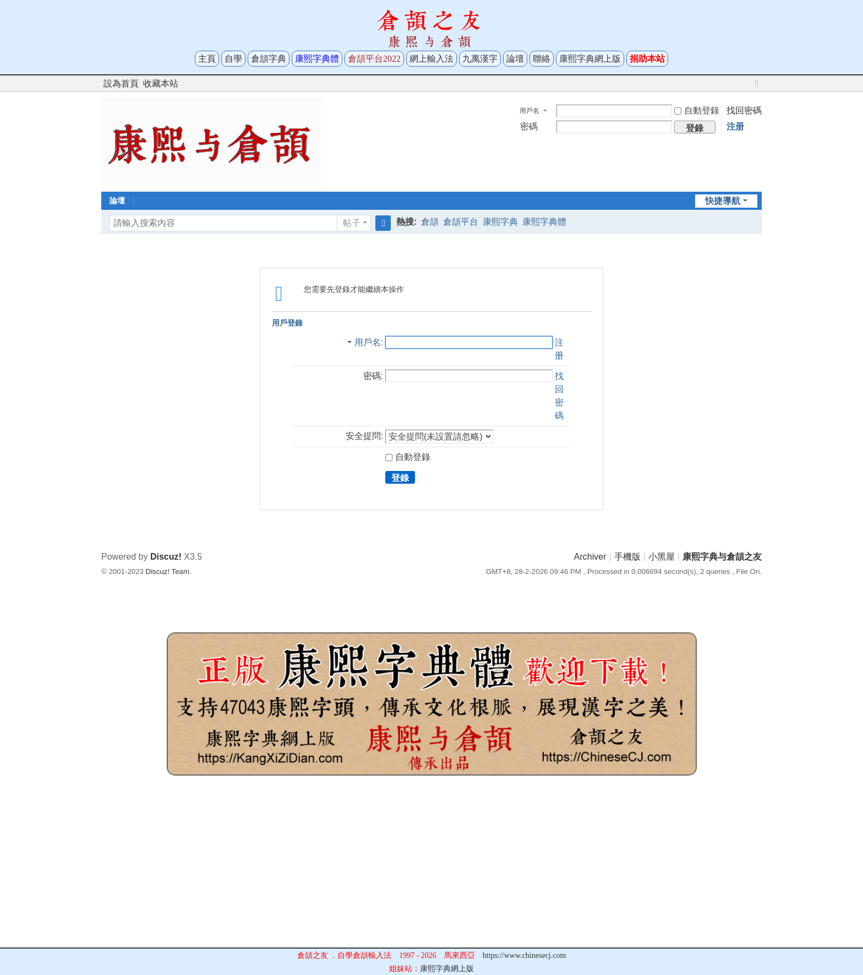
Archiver (590, 556)
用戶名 (529, 111)
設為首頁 (121, 83)
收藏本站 (160, 83)
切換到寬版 (757, 88)
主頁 (207, 58)
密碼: (373, 376)
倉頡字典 (268, 58)
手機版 (627, 556)
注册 (735, 126)
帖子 (352, 223)
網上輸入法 (431, 58)
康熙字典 (500, 221)
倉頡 (430, 221)
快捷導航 (722, 200)
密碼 (529, 126)
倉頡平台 (460, 221)
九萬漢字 (480, 58)
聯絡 (541, 58)
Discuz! (166, 556)
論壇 (515, 58)
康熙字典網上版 (590, 58)
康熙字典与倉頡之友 (722, 556)
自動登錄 (696, 110)
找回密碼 (744, 110)
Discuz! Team (167, 571)
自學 (233, 58)
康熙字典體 (544, 221)
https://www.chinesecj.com (524, 955)
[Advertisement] (431, 870)
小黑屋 (661, 556)
